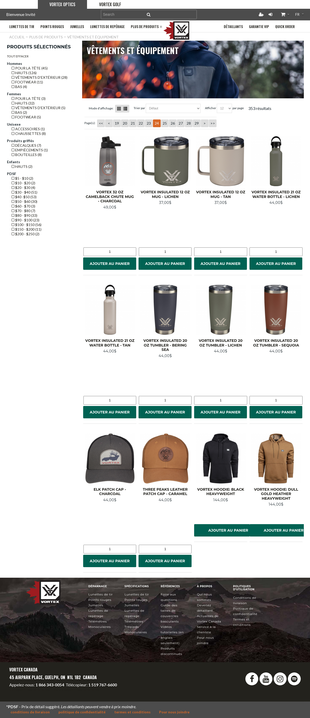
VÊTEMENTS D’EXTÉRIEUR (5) (38, 108)
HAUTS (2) (22, 166)
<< (101, 123)
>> (212, 123)
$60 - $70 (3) (23, 206)
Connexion (270, 14)
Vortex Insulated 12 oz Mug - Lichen (165, 194)
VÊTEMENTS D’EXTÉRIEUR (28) (39, 77)
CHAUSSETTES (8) (29, 133)
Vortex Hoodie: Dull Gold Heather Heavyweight (276, 494)
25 (165, 123)
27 (181, 123)
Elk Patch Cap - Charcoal (109, 491)
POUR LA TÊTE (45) (30, 68)
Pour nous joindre (174, 712)
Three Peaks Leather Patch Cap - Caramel (165, 491)
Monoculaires (99, 627)
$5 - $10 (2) (22, 178)
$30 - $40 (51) (24, 192)
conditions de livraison (30, 712)
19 (117, 123)
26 (173, 123)
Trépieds (132, 627)
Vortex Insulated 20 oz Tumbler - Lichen (221, 343)
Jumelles (95, 605)
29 (197, 123)
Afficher (210, 108)
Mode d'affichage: (101, 108)
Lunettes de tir (100, 594)
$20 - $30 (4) (23, 187)
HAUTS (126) (24, 73)
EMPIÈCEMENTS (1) (30, 150)
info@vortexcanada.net (29, 689)
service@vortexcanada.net (77, 689)
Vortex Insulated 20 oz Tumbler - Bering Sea (165, 345)
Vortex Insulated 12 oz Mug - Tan (220, 194)
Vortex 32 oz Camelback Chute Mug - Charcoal (110, 196)
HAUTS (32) (23, 103)
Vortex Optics (62, 4)
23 (149, 123)
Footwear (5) (26, 117)
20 (125, 123)
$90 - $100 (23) (25, 220)
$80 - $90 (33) (24, 215)
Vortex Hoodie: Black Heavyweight (220, 491)
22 (141, 123)
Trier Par (139, 108)
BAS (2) (19, 112)
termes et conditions (132, 712)
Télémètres (97, 621)
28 (189, 123)
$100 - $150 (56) (26, 224)
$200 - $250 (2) (25, 234)
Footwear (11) (27, 82)
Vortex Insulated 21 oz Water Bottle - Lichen (276, 194)
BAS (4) (19, 86)
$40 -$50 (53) (24, 197)
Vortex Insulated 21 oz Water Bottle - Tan (109, 343)
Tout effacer (18, 56)
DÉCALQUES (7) (26, 145)
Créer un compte (261, 14)
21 (133, 123)
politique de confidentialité (82, 712)
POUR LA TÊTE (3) (29, 98)
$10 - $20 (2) (23, 183)
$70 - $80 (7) (23, 211)
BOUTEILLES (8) (27, 154)
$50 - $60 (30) (24, 201)
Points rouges (99, 600)
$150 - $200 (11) (26, 229)
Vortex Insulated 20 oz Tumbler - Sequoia (276, 343)
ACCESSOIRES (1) (28, 129)
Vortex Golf (110, 4)
